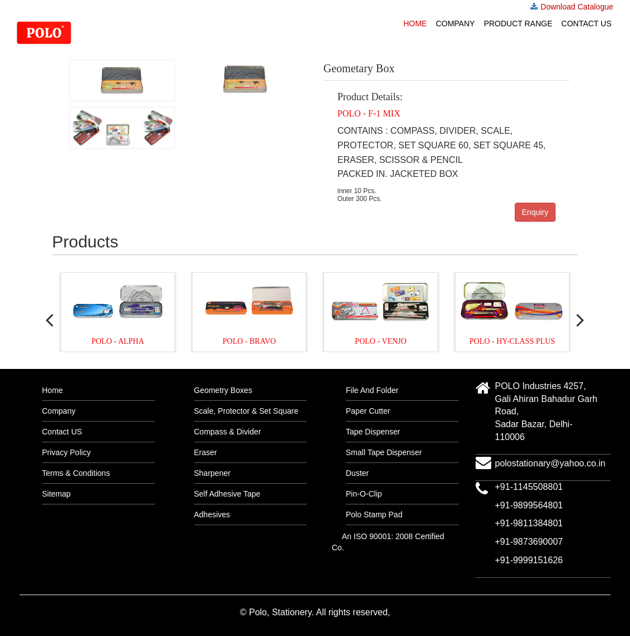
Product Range (518, 23)
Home (415, 23)
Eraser (205, 452)
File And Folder (372, 390)
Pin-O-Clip (364, 493)
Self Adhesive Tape (227, 493)
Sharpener (212, 473)
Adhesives (212, 514)
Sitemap (56, 493)
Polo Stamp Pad (374, 514)
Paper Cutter (368, 410)
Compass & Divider (227, 431)
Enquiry (535, 212)
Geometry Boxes (223, 390)
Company (455, 23)
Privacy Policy (66, 452)
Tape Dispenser (373, 431)
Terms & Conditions (76, 473)
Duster (357, 473)
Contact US (586, 23)
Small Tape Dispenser (384, 452)
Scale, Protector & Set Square (246, 410)
